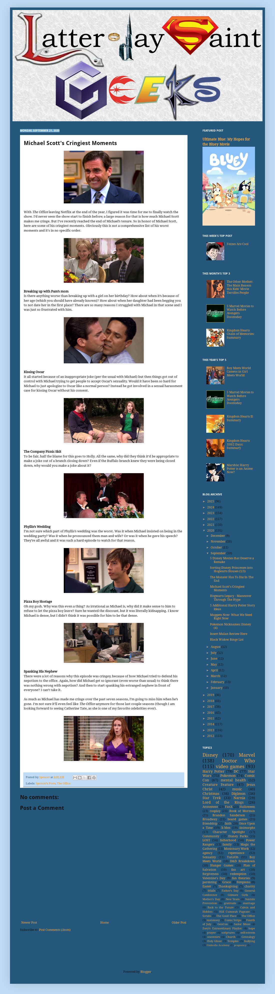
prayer (211, 932)
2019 (211, 695)
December (218, 536)
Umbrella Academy (218, 945)
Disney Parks (238, 836)
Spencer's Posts (46, 783)
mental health (233, 780)
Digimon (239, 794)
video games (230, 766)
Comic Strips (233, 920)
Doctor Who (238, 761)
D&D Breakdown (242, 861)
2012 (211, 736)
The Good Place (226, 916)
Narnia (239, 798)
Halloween (247, 807)
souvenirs (213, 937)
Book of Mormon (242, 811)
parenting (209, 882)
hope (251, 928)
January (217, 688)
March (216, 676)
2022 (211, 519)
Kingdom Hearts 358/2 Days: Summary (238, 444)
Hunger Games (221, 865)
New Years (233, 899)
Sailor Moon (242, 924)
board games (237, 819)
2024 (211, 507)
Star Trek (211, 798)
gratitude (230, 903)
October (217, 547)
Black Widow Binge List (227, 639)
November (218, 541)
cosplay (215, 811)
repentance (236, 853)
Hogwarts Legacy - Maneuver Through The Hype (231, 597)
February (218, 682)
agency (207, 853)
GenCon (223, 924)
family (227, 844)
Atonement (210, 807)
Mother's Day (211, 899)
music (237, 789)
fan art (238, 869)
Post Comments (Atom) (54, 930)
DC (236, 771)
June (214, 658)
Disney (210, 755)
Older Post (179, 922)
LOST (206, 840)
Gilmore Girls (238, 895)
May (214, 664)
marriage (249, 903)
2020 (211, 530)
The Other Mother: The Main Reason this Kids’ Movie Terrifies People (240, 287)
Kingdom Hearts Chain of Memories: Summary (240, 334)
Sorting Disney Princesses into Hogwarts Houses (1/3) (231, 569)
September (218, 553)
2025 (211, 501)
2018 (211, 701)
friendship (209, 823)
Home (104, 922)
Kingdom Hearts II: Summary (240, 418)
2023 (211, 513)
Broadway (209, 819)
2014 (211, 724)
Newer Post (29, 922)
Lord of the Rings (223, 802)
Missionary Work (236, 849)
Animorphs (247, 828)
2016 (211, 712)
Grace (226, 882)
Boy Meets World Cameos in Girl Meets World (239, 371)
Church (231, 937)
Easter (206, 886)
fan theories (241, 878)
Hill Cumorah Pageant (234, 911)
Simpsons (243, 882)
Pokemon (228, 776)
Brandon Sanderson (228, 815)
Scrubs (206, 916)
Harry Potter (213, 771)
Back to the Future (221, 907)
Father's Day (230, 890)
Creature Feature (218, 785)
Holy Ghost (214, 941)
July (214, 653)
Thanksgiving (228, 886)
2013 (211, 730)
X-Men (225, 828)
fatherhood (228, 840)
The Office (63, 783)
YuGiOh (232, 857)
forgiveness (210, 874)
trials (211, 890)
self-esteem (247, 932)
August (216, 647)
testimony (213, 920)
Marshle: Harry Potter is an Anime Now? (240, 468)
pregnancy (240, 945)
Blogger (145, 972)
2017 (211, 707)
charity (249, 886)
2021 (211, 525)
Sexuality (209, 857)
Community (210, 836)
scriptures (228, 932)
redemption (238, 874)
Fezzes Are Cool (237, 244)
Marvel (247, 755)
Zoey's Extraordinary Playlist (222, 928)
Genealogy (248, 937)
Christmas (210, 794)
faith (228, 823)
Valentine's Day (213, 878)
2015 (211, 718)
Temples (233, 941)
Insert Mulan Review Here (228, 634)
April (215, 670)
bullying (249, 941)
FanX (228, 807)
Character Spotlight (228, 832)
